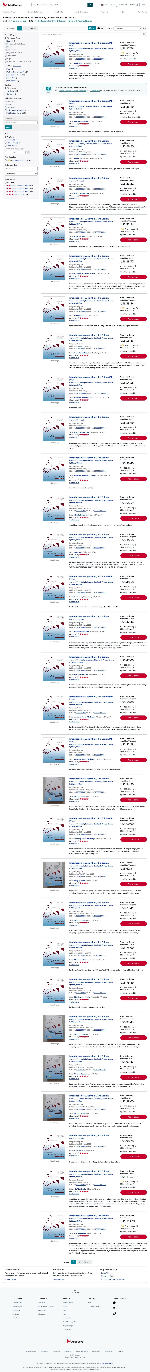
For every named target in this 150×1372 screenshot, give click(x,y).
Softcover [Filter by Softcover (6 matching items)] (10, 94)
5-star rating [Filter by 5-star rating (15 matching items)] (17, 194)
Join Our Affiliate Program (46, 1306)
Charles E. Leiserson (78, 91)
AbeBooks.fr (56, 1351)
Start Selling (142, 12)
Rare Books (59, 12)
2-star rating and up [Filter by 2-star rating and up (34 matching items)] (20, 186)
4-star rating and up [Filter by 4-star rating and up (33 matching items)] (20, 191)
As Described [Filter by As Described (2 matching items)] (12, 81)
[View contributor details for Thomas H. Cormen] (76, 48)
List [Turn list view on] (92, 28)
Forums (65, 1314)
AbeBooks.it (68, 1351)
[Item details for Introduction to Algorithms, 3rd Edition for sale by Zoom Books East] (54, 346)
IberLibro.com (109, 1351)
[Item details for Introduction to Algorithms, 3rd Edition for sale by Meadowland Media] (54, 990)
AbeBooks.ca (96, 1351)
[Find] (90, 5)
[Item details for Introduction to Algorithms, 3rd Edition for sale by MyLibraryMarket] (54, 953)
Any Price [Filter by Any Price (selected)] (9, 137)
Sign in (112, 5)
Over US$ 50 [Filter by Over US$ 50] (11, 146)
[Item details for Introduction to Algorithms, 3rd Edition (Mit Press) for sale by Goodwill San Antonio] (54, 388)
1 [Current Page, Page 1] (19, 28)
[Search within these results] (94, 34)
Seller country (10, 174)
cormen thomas (19, 21)
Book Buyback (42, 1310)
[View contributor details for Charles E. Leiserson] (93, 48)
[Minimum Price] (9, 152)
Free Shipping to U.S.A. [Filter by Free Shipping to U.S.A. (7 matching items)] (17, 160)
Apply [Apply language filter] (8, 127)
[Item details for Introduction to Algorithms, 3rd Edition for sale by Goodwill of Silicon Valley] (54, 267)
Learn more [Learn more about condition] (17, 66)
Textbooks (104, 12)
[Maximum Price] (21, 152)
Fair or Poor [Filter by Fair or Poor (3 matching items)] (11, 78)
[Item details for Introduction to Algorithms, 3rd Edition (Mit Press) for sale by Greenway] (54, 587)
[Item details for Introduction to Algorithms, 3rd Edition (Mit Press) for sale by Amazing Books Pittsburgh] (54, 708)
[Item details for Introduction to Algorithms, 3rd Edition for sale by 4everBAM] (54, 545)
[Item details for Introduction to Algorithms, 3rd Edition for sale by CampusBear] (54, 309)
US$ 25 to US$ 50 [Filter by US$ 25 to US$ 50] (13, 143)
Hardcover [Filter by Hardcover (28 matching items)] (11, 91)
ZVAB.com (121, 1351)
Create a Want (10, 1279)
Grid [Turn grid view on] (100, 28)
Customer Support (93, 1306)
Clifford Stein (95, 91)
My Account (123, 5)
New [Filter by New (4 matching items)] (9, 69)
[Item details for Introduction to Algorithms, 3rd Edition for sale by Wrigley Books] (54, 790)
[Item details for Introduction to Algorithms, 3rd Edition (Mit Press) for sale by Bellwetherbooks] (54, 112)
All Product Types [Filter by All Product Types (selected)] (12, 38)
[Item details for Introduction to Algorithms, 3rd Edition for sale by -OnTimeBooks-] (54, 1182)
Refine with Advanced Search (80, 21)
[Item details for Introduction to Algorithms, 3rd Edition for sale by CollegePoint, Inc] (54, 668)
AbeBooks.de (44, 1351)
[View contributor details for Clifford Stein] (76, 51)
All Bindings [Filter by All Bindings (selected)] (10, 88)
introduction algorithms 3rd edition (51, 21)
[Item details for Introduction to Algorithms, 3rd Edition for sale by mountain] (54, 152)
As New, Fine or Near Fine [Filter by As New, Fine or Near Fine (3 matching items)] (16, 72)
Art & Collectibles (81, 12)
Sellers (122, 12)
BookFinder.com (75, 1356)
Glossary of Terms (107, 1276)
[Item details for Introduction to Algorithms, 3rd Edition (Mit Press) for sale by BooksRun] (54, 54)
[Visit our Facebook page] (114, 1303)
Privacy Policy (67, 1318)
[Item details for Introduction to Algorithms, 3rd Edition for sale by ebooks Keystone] (54, 508)
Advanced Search (9, 12)
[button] (144, 34)
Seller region (10, 169)
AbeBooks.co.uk (31, 1351)
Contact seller (74, 68)
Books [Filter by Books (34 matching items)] (10, 41)
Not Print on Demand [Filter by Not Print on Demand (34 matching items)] (15, 113)
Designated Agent (68, 1326)
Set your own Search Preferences (113, 1279)
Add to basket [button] (133, 64)
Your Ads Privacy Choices (70, 1322)
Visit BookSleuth (59, 1279)
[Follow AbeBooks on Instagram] (114, 1313)
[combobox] (59, 5)
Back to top (75, 1292)
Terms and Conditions (106, 1363)
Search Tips (105, 1273)
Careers (65, 1310)
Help (143, 5)
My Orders (16, 1314)
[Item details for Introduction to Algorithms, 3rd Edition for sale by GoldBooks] (54, 1146)
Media (65, 1306)
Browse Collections (35, 12)
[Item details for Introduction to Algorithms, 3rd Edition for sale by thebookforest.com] (54, 189)
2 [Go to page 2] (25, 28)
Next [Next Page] (32, 28)
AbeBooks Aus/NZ (82, 1351)
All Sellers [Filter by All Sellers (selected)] (11, 183)
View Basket (16, 1318)
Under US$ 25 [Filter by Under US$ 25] (11, 140)
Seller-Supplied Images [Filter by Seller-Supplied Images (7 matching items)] (15, 110)
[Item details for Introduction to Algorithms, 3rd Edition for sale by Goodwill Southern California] (54, 469)
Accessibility (67, 1330)
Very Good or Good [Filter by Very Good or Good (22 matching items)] (15, 75)
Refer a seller (41, 1314)
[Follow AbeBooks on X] (114, 1308)
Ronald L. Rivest (65, 91)
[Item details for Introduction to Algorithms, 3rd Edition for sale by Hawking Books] (54, 230)
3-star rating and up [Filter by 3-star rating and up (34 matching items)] (20, 188)
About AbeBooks (68, 1302)
